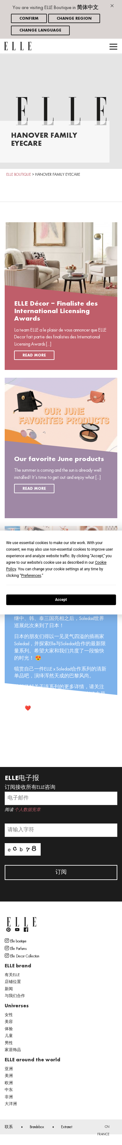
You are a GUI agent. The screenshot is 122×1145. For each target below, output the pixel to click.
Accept (61, 599)
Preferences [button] (31, 575)
